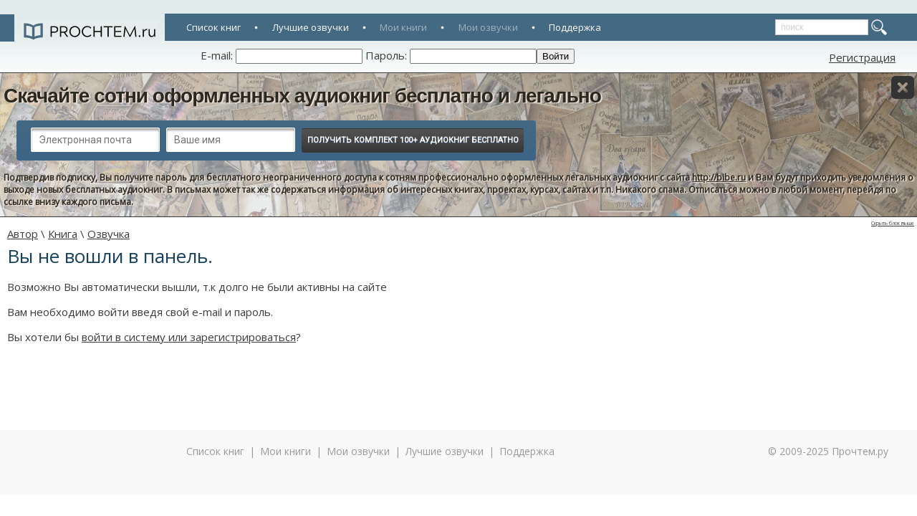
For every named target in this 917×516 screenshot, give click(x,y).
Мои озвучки (488, 27)
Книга (62, 233)
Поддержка (575, 27)
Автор (22, 233)
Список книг (213, 27)
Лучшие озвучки (310, 27)
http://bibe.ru (719, 177)
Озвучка (108, 233)
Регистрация (862, 57)
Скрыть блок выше (892, 223)
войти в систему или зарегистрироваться (189, 337)
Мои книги (403, 27)
